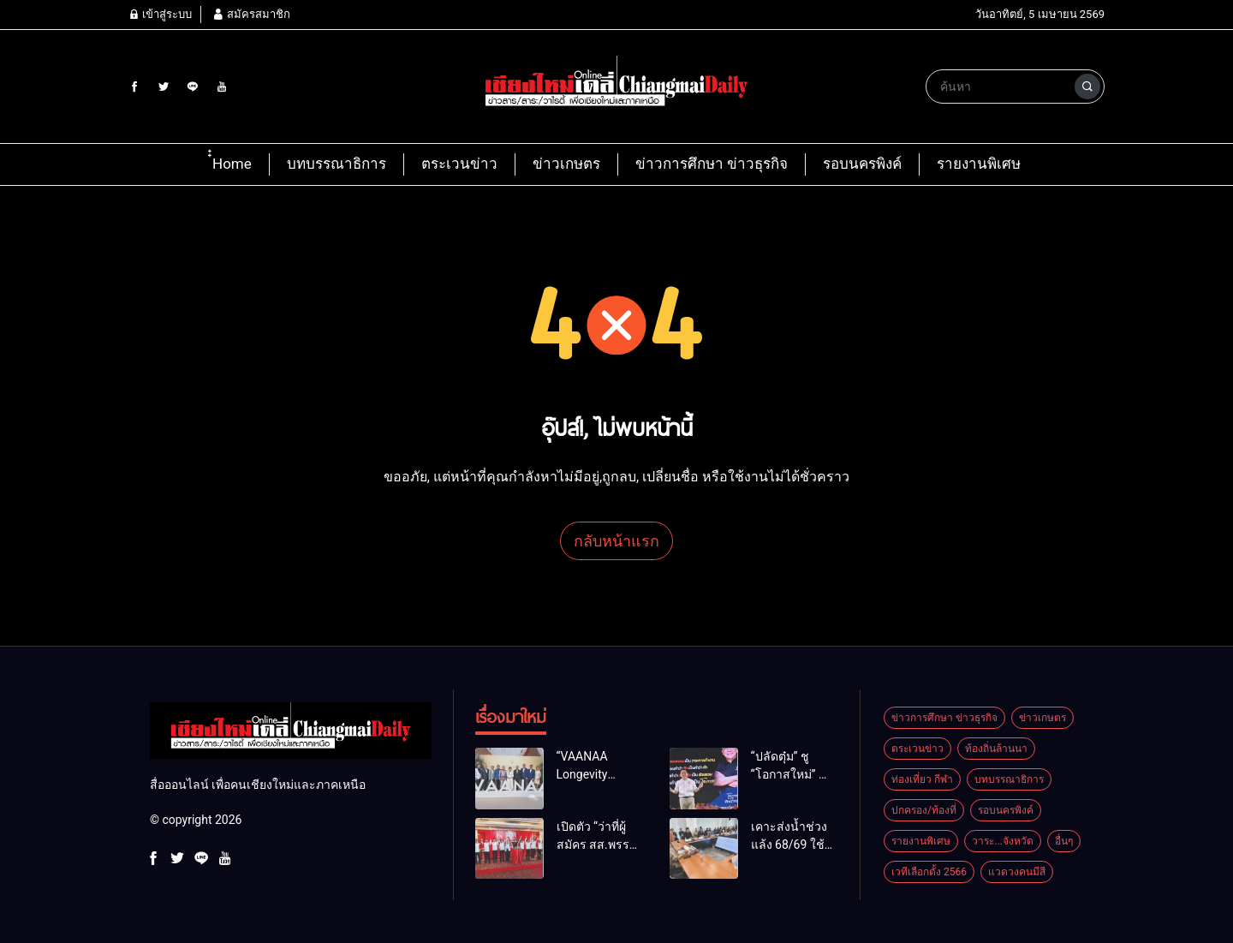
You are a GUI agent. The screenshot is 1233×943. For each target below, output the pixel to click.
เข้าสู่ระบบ (160, 14)
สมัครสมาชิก (250, 14)
